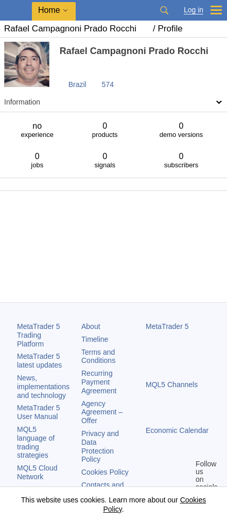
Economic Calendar (177, 430)
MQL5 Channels (172, 384)
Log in (193, 10)
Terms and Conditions (98, 356)
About (90, 326)
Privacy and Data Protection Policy (100, 446)
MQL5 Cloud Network (37, 472)
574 (108, 84)
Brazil (77, 84)
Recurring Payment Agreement (98, 382)
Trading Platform (38, 335)
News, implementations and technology (43, 386)
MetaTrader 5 (167, 326)
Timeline (94, 339)
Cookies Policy (105, 472)
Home (49, 10)
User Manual (38, 412)
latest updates (39, 360)
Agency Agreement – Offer (102, 412)
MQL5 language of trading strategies (36, 442)
